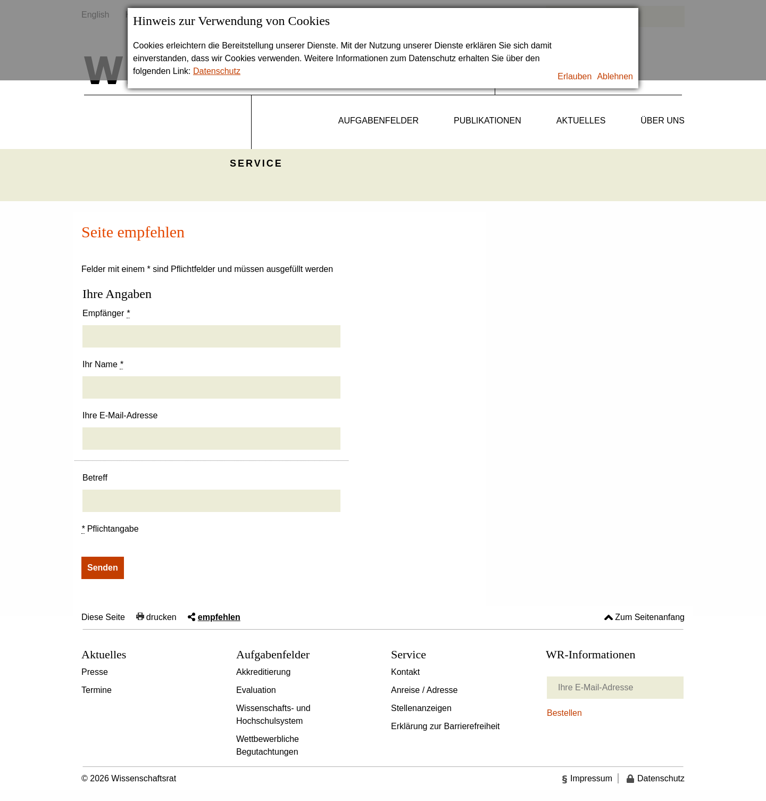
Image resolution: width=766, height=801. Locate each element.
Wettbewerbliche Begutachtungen (267, 745)
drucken (161, 617)
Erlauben (574, 76)
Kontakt (405, 671)
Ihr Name (102, 364)
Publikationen (487, 120)
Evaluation (256, 690)
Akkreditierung (263, 671)
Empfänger (106, 313)
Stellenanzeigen (421, 708)
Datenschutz (216, 71)
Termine (96, 690)
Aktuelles (580, 120)
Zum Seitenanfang (650, 617)
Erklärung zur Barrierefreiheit (445, 726)
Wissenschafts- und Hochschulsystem (273, 714)
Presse (94, 671)
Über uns (662, 120)
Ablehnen (615, 76)
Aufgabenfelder (378, 120)
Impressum (591, 778)
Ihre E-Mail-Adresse (119, 415)
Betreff (94, 477)
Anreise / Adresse (424, 690)
